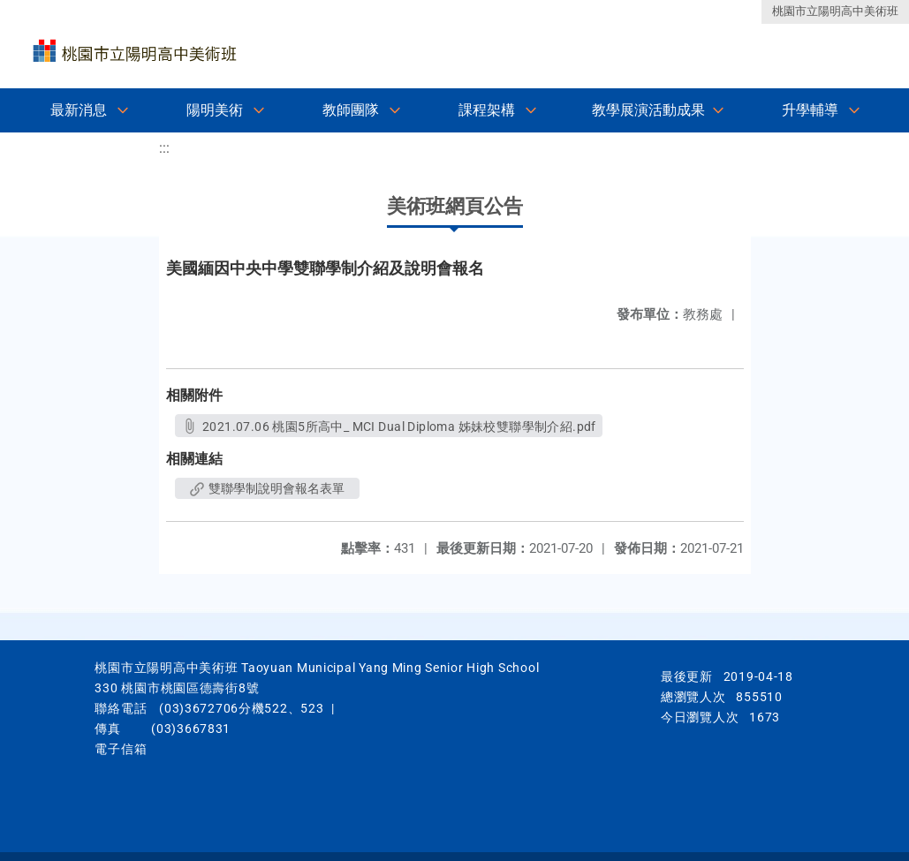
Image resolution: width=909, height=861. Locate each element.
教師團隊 (350, 110)
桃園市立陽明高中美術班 (835, 11)
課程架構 (486, 110)
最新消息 (78, 110)
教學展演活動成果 (648, 110)
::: (164, 148)
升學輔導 (810, 110)
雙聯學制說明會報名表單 (267, 488)
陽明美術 (214, 110)
